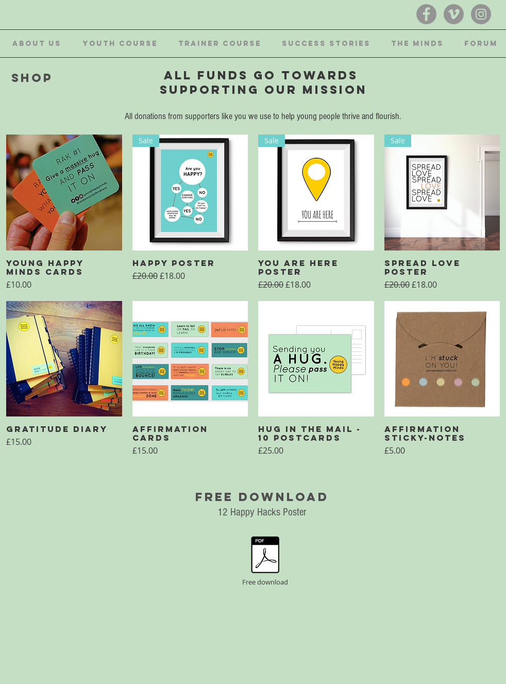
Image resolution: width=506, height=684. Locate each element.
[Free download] (265, 560)
